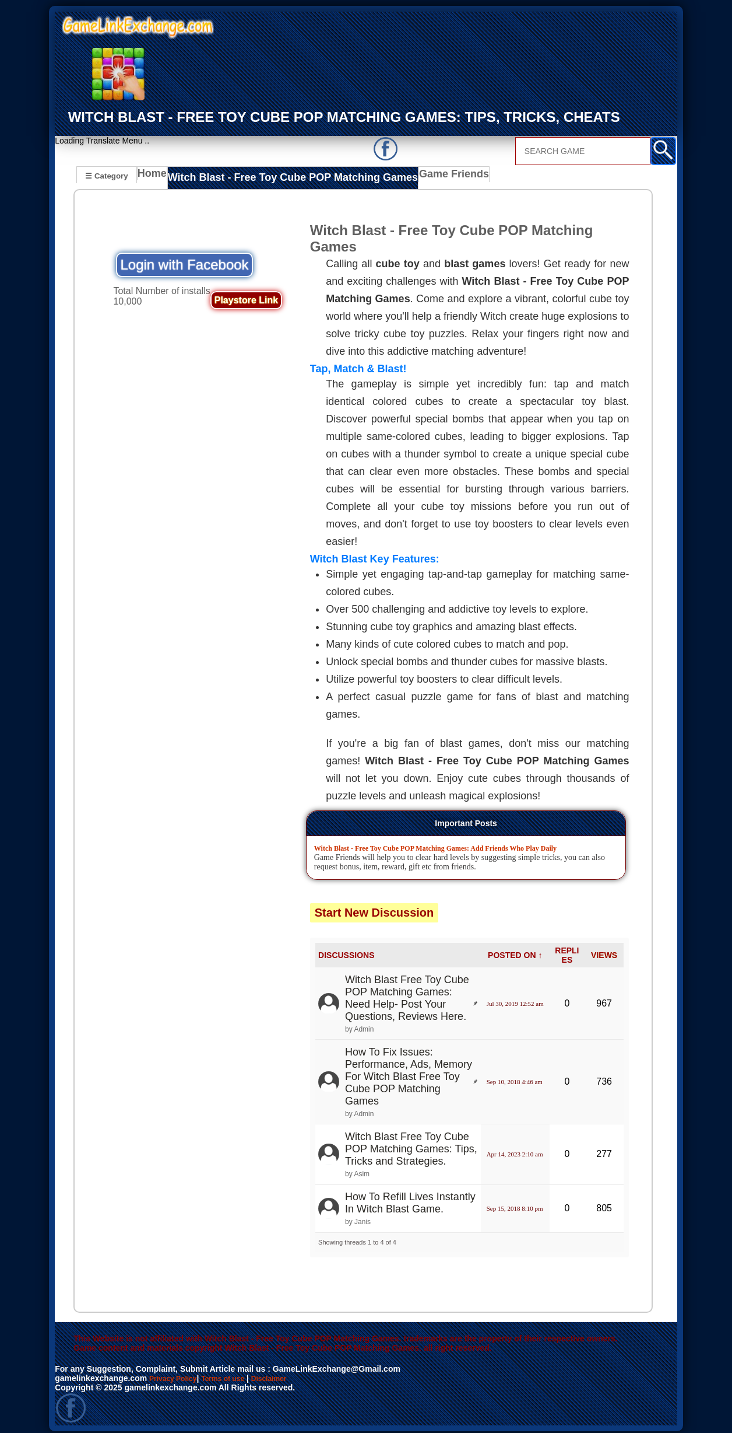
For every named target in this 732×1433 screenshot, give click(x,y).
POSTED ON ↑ (515, 951)
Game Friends (413, 176)
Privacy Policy (177, 1374)
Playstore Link (246, 296)
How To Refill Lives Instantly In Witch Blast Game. (410, 1199)
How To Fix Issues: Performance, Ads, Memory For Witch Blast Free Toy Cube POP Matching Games (408, 1072)
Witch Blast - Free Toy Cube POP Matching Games (276, 176)
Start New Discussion (374, 907)
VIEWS (604, 951)
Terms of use (234, 1374)
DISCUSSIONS (346, 951)
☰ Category (106, 175)
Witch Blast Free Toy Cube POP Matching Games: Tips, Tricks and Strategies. (411, 1145)
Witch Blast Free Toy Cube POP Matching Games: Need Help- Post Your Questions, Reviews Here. (407, 993)
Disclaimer (287, 1374)
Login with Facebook (184, 260)
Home (154, 176)
